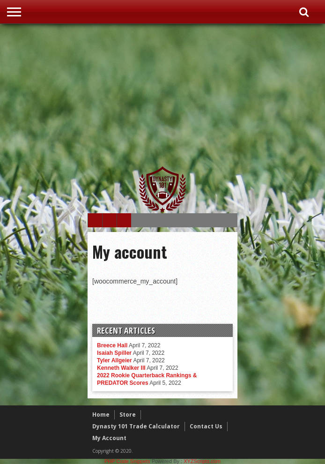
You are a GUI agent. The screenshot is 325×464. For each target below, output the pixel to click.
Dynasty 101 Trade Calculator (136, 426)
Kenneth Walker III (121, 368)
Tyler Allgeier (114, 360)
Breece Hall (112, 345)
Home (101, 415)
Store (127, 415)
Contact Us (206, 426)
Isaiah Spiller (114, 353)
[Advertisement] (206, 94)
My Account (109, 438)
